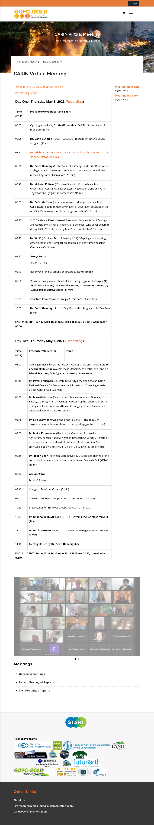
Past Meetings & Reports (34, 690)
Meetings (68, 40)
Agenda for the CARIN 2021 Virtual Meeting (38, 86)
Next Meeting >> (52, 61)
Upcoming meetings (32, 674)
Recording (74, 101)
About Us (19, 800)
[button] (77, 616)
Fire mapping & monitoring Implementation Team (43, 806)
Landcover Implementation (30, 811)
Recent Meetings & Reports (36, 682)
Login (134, 3)
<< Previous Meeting (27, 61)
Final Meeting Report (25, 93)
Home (57, 40)
